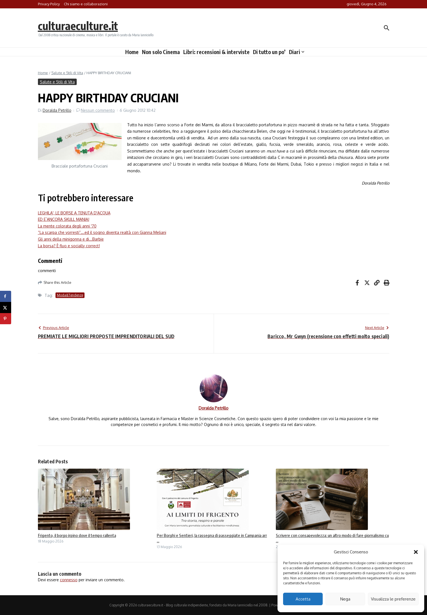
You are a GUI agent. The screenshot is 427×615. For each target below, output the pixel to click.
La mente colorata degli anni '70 (67, 226)
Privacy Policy (49, 4)
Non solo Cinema (161, 52)
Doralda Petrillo (57, 110)
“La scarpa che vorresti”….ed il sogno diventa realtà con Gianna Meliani (102, 232)
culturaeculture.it (78, 26)
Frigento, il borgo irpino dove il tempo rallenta (77, 535)
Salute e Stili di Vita (67, 73)
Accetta (303, 599)
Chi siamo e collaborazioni (86, 4)
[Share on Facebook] (5, 296)
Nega (345, 599)
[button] (416, 552)
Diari (296, 52)
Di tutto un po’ (269, 52)
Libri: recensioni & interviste (216, 52)
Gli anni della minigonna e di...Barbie (71, 239)
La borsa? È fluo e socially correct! (69, 245)
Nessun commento (98, 110)
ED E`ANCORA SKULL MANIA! (63, 219)
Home (132, 52)
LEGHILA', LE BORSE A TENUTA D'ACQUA (74, 212)
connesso (69, 579)
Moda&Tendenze (70, 295)
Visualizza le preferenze (393, 599)
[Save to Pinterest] (5, 318)
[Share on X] (5, 307)
